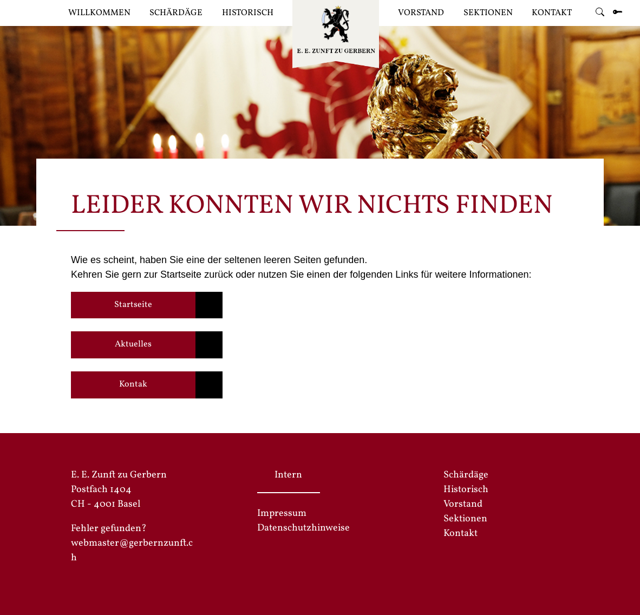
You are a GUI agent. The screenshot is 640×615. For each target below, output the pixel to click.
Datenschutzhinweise (303, 528)
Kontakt (552, 13)
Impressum (281, 513)
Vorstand (421, 13)
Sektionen (488, 13)
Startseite (133, 305)
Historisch (247, 13)
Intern (288, 475)
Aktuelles (133, 344)
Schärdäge (176, 13)
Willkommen (99, 13)
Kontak (133, 384)
